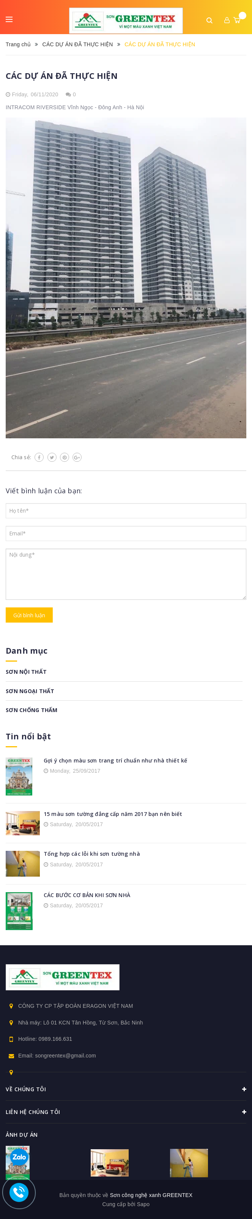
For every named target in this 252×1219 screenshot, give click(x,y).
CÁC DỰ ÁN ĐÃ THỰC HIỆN (62, 75)
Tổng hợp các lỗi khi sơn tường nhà (92, 853)
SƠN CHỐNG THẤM (32, 710)
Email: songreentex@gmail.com (57, 1056)
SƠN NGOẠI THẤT (30, 691)
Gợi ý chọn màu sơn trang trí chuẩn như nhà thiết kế (115, 760)
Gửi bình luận (29, 615)
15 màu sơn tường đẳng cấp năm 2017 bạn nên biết (113, 813)
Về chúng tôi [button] (126, 1089)
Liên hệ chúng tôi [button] (126, 1112)
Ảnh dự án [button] (22, 1134)
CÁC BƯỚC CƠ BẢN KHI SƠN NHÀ (87, 895)
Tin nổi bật (28, 736)
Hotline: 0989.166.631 (45, 1039)
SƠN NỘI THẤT (26, 671)
